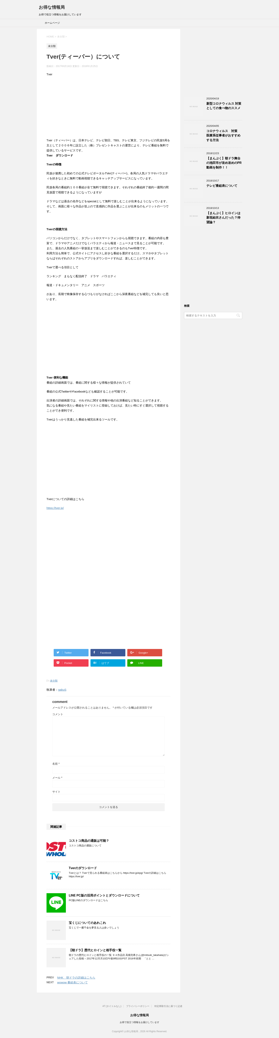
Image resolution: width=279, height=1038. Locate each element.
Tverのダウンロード (83, 868)
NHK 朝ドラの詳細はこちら (76, 977)
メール (57, 777)
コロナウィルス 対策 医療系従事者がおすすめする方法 (223, 135)
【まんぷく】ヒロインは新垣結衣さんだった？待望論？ (223, 217)
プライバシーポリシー (137, 1006)
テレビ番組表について (221, 185)
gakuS (62, 689)
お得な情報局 (52, 7)
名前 (55, 763)
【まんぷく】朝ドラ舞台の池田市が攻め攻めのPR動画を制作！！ (224, 163)
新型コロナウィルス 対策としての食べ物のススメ (223, 106)
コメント (57, 714)
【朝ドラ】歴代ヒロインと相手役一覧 (95, 950)
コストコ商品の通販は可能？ (89, 840)
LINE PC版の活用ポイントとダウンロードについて (104, 895)
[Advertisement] (108, 108)
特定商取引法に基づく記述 (168, 1006)
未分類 (54, 680)
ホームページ (52, 22)
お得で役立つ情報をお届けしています (139, 1022)
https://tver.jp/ (55, 508)
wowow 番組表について (72, 982)
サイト (56, 791)
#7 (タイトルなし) (111, 1006)
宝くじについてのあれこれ (87, 922)
